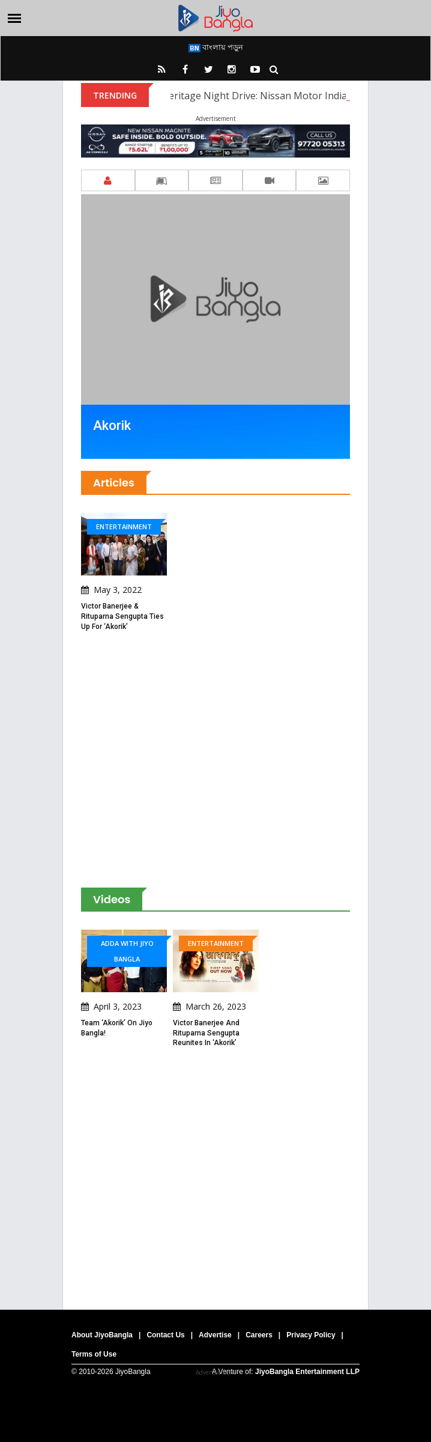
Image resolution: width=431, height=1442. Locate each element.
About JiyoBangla (102, 1335)
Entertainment (124, 526)
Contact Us (165, 1335)
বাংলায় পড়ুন (215, 46)
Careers (259, 1335)
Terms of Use (93, 1354)
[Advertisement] (215, 760)
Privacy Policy (310, 1335)
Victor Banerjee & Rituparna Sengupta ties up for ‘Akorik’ (122, 616)
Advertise (215, 1335)
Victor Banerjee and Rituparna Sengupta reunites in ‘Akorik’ (206, 1033)
